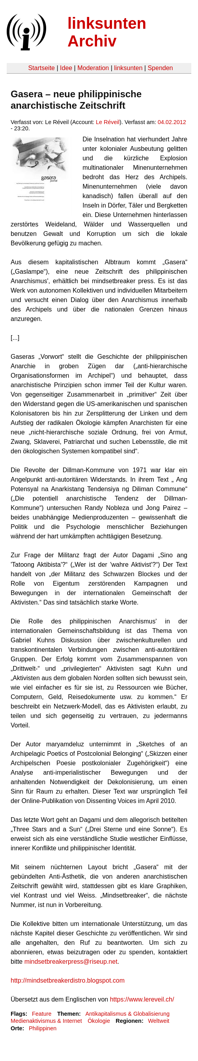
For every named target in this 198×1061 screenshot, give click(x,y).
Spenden (160, 68)
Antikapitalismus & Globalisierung (127, 1014)
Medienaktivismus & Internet (46, 1021)
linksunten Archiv (106, 32)
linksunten (128, 68)
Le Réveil (108, 122)
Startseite (41, 68)
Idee (66, 68)
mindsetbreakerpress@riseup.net (71, 961)
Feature (42, 1014)
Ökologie (99, 1021)
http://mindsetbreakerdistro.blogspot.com (68, 980)
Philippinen (42, 1028)
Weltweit (158, 1021)
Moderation (93, 68)
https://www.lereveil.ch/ (142, 999)
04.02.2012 (172, 122)
